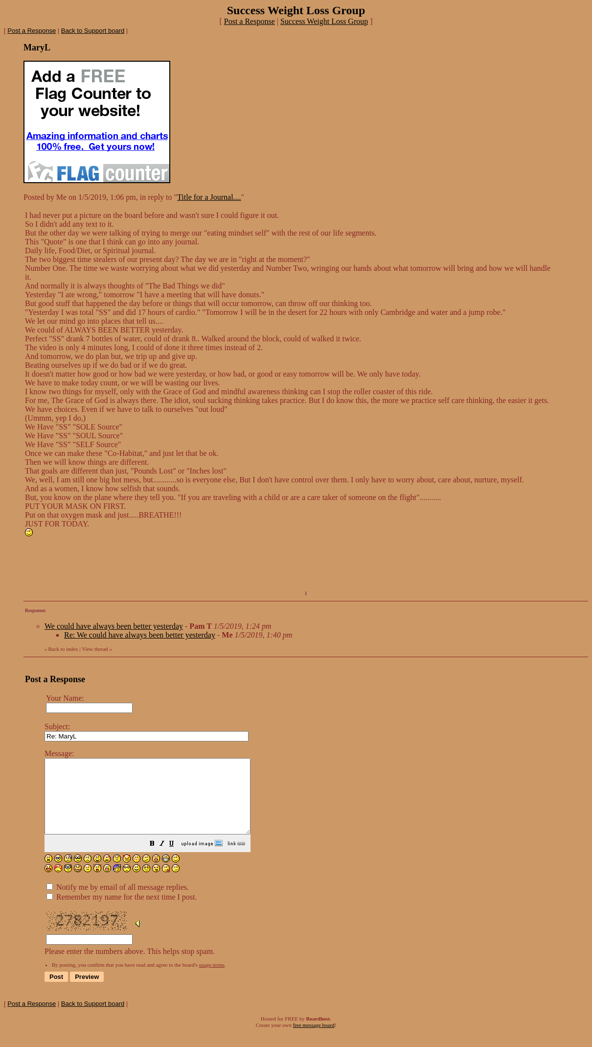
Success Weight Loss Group (324, 21)
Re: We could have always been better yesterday (139, 635)
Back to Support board (92, 30)
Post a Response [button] (249, 21)
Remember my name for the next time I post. (121, 911)
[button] (177, 859)
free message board (314, 1040)
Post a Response (31, 30)
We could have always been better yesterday (114, 626)
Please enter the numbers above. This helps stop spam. (313, 859)
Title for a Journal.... (209, 197)
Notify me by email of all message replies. (117, 902)
